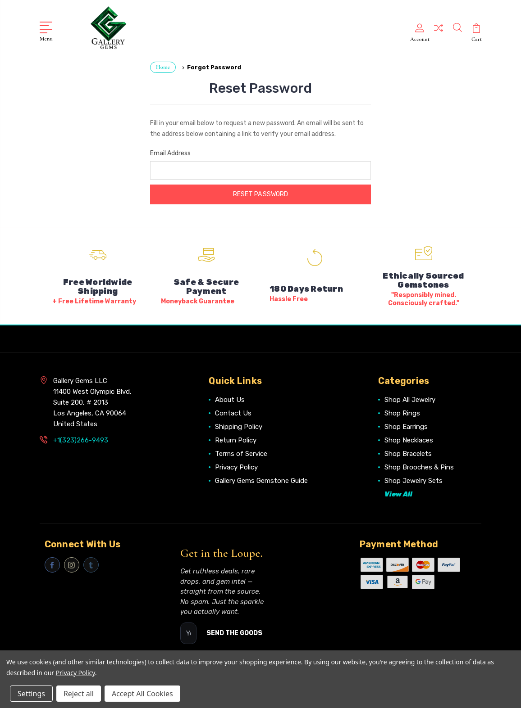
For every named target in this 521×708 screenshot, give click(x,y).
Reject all (79, 694)
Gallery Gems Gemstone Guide (261, 479)
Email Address (170, 152)
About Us (230, 398)
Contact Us (233, 412)
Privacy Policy (236, 466)
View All (398, 493)
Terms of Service (241, 452)
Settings (31, 694)
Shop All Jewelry (409, 398)
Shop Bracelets (408, 452)
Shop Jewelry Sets (413, 479)
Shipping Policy (238, 425)
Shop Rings (402, 412)
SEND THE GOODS (234, 632)
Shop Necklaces (408, 439)
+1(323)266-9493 (80, 439)
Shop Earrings (406, 425)
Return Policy (235, 439)
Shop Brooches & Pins (419, 466)
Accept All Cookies (142, 694)
